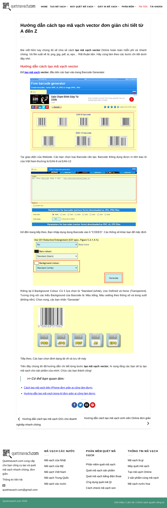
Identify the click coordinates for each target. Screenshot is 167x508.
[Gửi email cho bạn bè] (86, 405)
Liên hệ (130, 502)
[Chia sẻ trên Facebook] (74, 405)
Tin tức (143, 6)
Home (44, 6)
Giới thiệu (119, 502)
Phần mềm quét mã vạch (100, 464)
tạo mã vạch (32, 72)
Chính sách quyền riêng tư (150, 502)
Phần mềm (129, 6)
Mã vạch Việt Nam (55, 471)
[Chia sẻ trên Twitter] (80, 405)
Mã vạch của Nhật (55, 460)
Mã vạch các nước (55, 483)
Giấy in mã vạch (108, 6)
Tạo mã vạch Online (140, 471)
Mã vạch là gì (135, 460)
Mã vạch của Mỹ (53, 466)
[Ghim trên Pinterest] (92, 405)
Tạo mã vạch (59, 6)
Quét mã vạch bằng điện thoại (103, 476)
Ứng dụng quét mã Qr (99, 482)
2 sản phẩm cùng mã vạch (143, 477)
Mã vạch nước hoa (139, 483)
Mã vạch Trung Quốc (56, 477)
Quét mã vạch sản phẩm (100, 470)
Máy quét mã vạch (82, 6)
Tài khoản (156, 6)
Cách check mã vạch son (101, 487)
